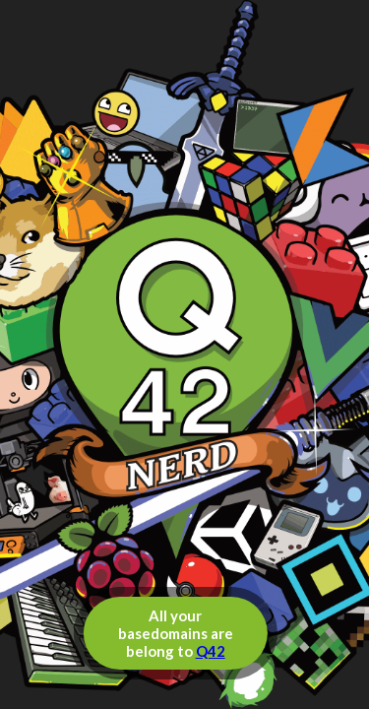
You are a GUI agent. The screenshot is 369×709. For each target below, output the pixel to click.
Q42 (210, 651)
